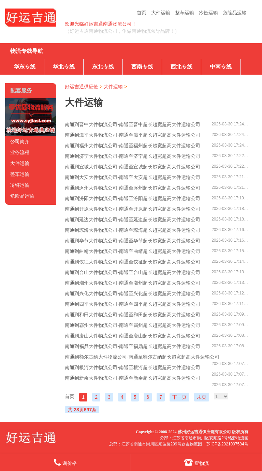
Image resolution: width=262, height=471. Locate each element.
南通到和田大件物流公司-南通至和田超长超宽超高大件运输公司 (132, 314)
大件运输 (160, 12)
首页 (141, 12)
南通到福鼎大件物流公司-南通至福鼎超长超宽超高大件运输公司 (132, 346)
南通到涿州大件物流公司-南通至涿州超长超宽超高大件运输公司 (132, 188)
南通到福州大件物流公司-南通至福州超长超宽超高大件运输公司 (132, 145)
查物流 (196, 462)
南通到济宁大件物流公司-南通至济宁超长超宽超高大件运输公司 (132, 156)
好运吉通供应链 (81, 86)
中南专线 (221, 67)
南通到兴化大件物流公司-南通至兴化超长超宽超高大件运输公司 (132, 293)
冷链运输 (208, 12)
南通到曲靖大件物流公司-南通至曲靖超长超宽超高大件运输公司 (132, 251)
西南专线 (142, 67)
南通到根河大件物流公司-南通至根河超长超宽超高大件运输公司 (132, 367)
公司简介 (19, 141)
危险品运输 (235, 12)
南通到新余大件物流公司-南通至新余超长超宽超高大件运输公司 (132, 378)
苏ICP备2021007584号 (227, 444)
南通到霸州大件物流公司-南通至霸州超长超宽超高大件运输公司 (132, 325)
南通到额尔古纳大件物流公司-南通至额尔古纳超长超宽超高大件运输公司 (142, 357)
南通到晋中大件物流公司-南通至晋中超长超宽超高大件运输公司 (132, 124)
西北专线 (181, 67)
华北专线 (64, 67)
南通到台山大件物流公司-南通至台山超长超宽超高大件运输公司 (132, 272)
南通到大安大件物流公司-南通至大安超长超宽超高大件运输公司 (132, 177)
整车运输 (184, 12)
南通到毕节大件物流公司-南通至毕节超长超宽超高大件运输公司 (132, 240)
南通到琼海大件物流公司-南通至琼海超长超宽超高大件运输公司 (132, 230)
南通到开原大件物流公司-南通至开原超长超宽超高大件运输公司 (132, 209)
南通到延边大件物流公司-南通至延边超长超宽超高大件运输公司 (132, 219)
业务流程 (19, 152)
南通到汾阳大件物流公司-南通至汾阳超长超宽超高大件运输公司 (132, 198)
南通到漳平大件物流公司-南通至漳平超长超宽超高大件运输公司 (132, 135)
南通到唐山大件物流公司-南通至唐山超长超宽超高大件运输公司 (132, 335)
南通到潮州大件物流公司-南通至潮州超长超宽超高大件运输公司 (132, 283)
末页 (201, 397)
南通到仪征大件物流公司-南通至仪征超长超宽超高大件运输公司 (132, 261)
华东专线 (24, 67)
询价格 (65, 462)
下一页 (179, 397)
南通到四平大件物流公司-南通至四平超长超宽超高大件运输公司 (132, 304)
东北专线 (103, 67)
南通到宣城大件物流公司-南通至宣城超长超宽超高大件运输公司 (132, 166)
